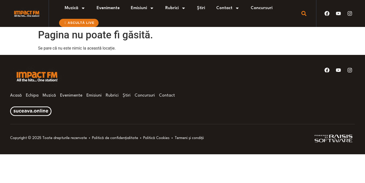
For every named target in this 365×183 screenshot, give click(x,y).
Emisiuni (142, 8)
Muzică (75, 8)
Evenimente (108, 8)
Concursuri (261, 8)
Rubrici (175, 8)
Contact (228, 8)
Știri (201, 8)
